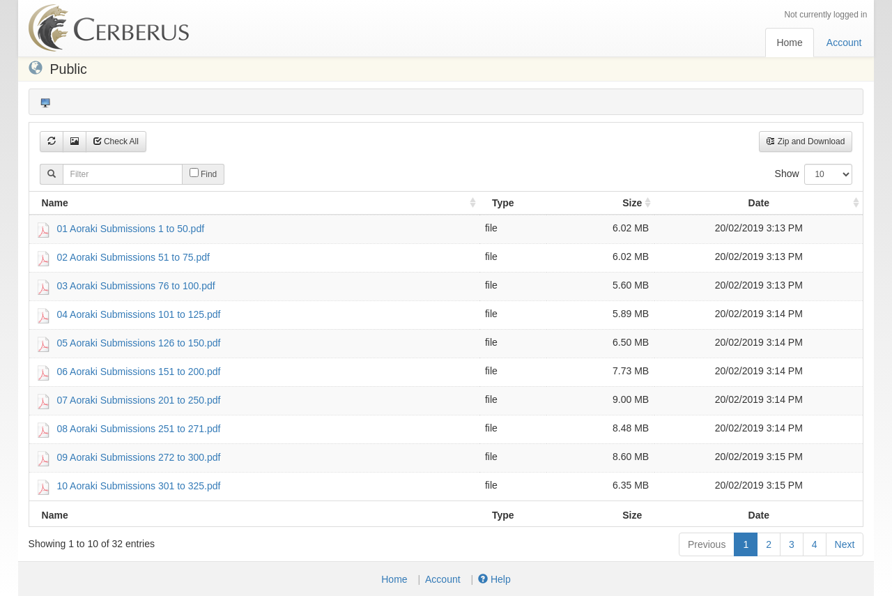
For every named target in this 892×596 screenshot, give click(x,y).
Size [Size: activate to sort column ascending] (632, 202)
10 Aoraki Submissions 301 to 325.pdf (138, 485)
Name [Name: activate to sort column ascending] (55, 202)
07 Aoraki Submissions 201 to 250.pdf (138, 399)
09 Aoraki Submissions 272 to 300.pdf (138, 456)
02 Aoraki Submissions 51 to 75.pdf (132, 256)
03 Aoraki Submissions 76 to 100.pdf (135, 285)
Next (845, 544)
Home (789, 42)
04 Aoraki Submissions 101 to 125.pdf (138, 313)
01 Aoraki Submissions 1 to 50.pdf (130, 228)
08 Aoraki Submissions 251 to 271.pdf (138, 428)
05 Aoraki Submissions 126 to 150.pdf (138, 342)
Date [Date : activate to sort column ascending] (758, 202)
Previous (706, 544)
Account (844, 42)
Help (494, 579)
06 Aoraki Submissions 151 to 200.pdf (138, 370)
